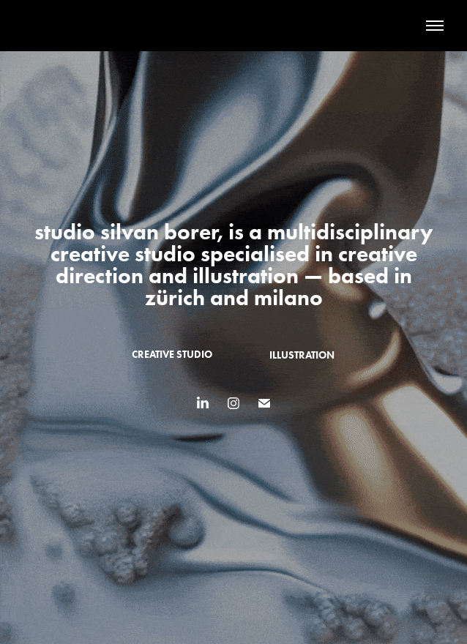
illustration (302, 355)
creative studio (172, 354)
